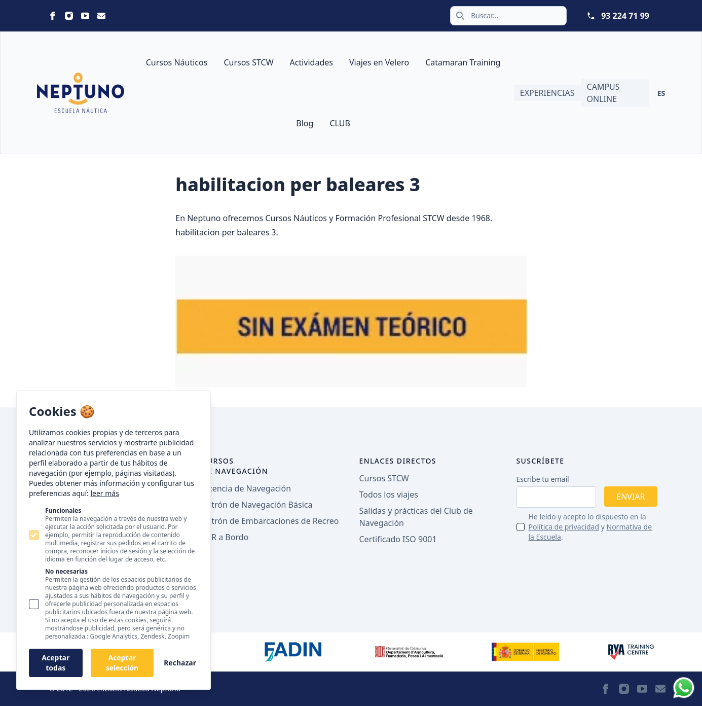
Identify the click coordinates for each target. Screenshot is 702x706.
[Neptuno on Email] (101, 16)
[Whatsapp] (684, 688)
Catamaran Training (462, 62)
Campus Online (603, 92)
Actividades (311, 62)
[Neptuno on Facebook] (53, 16)
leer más (104, 493)
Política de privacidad (564, 527)
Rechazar (180, 662)
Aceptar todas (55, 663)
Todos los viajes (388, 494)
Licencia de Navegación (246, 488)
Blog (304, 123)
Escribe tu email (542, 479)
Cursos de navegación (235, 466)
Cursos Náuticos (177, 62)
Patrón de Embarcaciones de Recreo (270, 520)
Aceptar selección (122, 663)
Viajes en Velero (379, 62)
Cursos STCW (248, 62)
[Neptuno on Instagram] (69, 16)
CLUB (339, 123)
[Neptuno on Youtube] (85, 16)
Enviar (630, 496)
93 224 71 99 (625, 15)
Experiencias (547, 92)
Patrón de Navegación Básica (257, 504)
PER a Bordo (225, 537)
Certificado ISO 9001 (398, 539)
